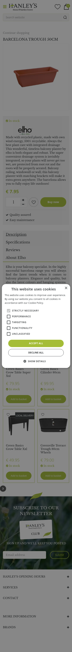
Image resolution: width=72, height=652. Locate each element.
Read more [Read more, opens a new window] (51, 303)
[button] (36, 361)
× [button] (66, 288)
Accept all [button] (36, 343)
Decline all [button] (36, 352)
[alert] (36, 326)
